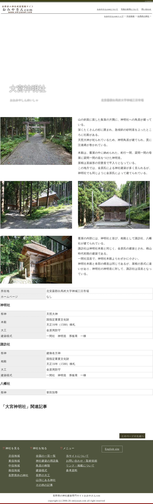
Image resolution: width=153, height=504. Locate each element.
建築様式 (41, 470)
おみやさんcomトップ (113, 16)
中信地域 (130, 16)
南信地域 (14, 470)
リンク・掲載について (80, 465)
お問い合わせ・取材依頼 (81, 460)
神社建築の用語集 (47, 460)
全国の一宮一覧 (46, 455)
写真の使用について (130, 9)
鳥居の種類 (43, 465)
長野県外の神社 (18, 475)
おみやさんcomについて (107, 9)
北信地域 (14, 455)
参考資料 (71, 470)
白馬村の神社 (143, 16)
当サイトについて (77, 455)
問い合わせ (146, 9)
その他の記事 (44, 485)
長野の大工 (43, 475)
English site (112, 449)
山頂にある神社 (46, 480)
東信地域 (14, 460)
